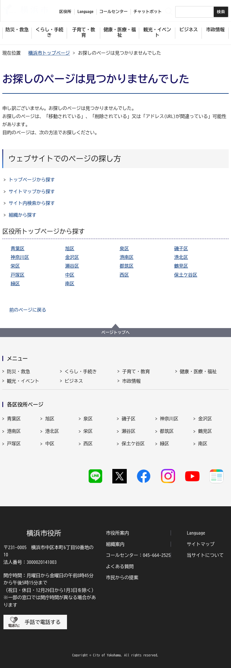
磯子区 (181, 248)
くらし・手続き (81, 371)
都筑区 (126, 266)
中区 (69, 275)
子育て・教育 (136, 371)
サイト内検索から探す (32, 203)
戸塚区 (18, 275)
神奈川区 (20, 257)
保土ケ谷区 (185, 275)
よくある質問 (120, 566)
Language (196, 533)
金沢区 (72, 257)
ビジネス (74, 381)
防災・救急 (18, 371)
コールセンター (113, 12)
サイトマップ (201, 544)
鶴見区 (181, 266)
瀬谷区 (72, 266)
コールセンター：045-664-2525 (138, 555)
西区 (124, 275)
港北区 (181, 257)
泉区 (124, 248)
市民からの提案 (122, 577)
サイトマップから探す (32, 191)
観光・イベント (23, 381)
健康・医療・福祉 (198, 371)
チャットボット (147, 12)
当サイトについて (205, 555)
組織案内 (115, 544)
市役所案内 (117, 533)
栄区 (15, 266)
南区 (69, 283)
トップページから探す (32, 179)
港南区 (126, 257)
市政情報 (131, 381)
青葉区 (18, 248)
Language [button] (85, 12)
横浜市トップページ (49, 53)
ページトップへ (115, 332)
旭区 (69, 248)
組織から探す (22, 215)
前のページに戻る (27, 310)
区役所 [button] (65, 12)
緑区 (15, 283)
